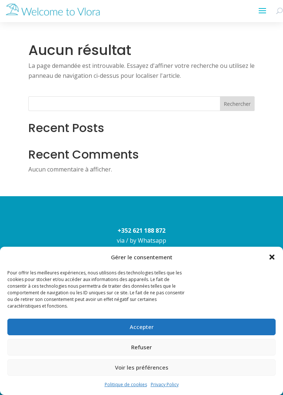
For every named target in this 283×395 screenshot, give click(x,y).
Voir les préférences (141, 367)
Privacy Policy (165, 384)
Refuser (141, 347)
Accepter (142, 326)
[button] (272, 257)
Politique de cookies (126, 384)
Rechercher (237, 103)
